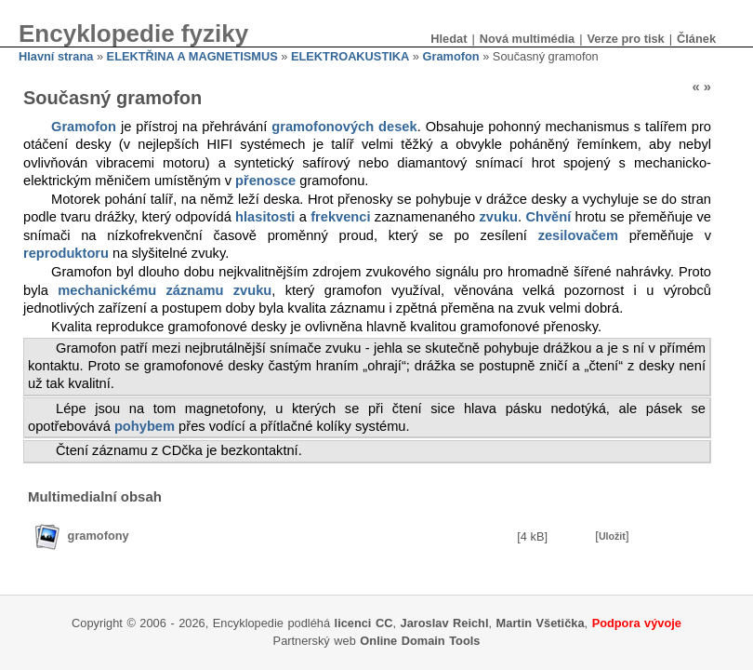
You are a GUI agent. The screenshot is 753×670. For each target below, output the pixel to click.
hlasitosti (265, 216)
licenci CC (364, 623)
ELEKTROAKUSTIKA (350, 56)
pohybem (144, 426)
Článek (696, 39)
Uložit (612, 536)
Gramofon (450, 56)
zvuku (498, 216)
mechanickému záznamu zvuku (164, 290)
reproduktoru (66, 253)
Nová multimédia (527, 39)
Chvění (548, 216)
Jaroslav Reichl (445, 623)
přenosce (265, 180)
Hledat (448, 39)
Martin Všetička (540, 623)
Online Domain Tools (420, 641)
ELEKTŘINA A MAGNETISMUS (192, 56)
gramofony (98, 536)
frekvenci (340, 216)
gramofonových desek (343, 126)
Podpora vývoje (636, 623)
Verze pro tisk (625, 39)
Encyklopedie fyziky (133, 33)
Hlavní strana (56, 56)
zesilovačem (578, 235)
